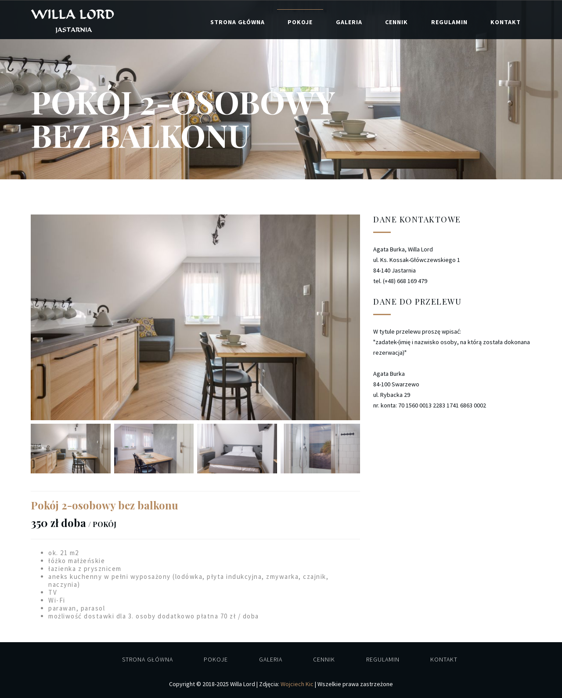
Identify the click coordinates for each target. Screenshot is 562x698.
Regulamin (449, 22)
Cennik (396, 22)
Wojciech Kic (297, 684)
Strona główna (237, 22)
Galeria (349, 22)
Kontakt (505, 22)
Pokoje (300, 22)
